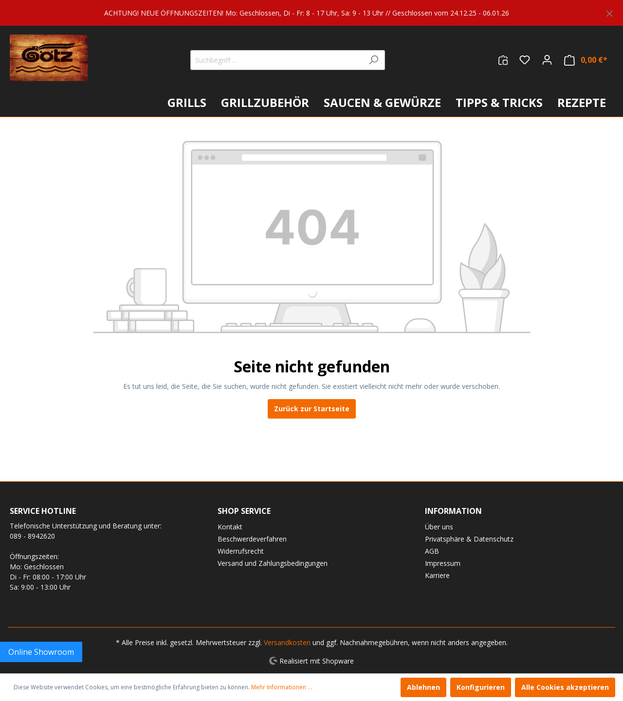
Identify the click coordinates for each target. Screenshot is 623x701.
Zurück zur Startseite (311, 408)
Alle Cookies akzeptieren (565, 687)
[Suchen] (373, 60)
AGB (432, 551)
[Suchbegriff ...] (276, 60)
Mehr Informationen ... (281, 687)
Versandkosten (287, 642)
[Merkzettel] (524, 60)
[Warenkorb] (585, 60)
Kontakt (230, 526)
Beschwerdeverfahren (252, 538)
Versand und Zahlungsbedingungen (273, 563)
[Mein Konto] (547, 60)
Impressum (442, 563)
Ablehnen (423, 687)
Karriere (437, 575)
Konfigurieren (481, 687)
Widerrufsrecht (241, 551)
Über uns (439, 526)
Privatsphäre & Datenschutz (469, 538)
